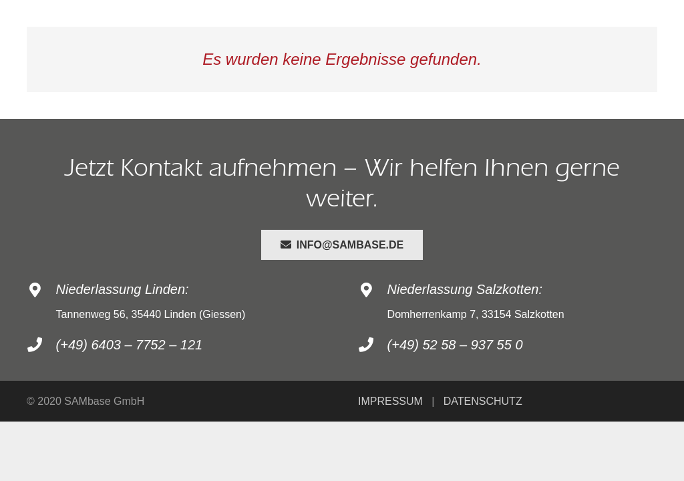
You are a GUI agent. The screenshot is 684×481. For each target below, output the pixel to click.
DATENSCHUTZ (483, 401)
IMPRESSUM (390, 401)
